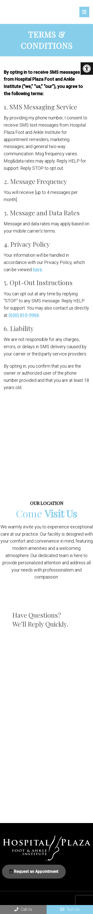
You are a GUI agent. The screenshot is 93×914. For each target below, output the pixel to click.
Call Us (23, 909)
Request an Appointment (33, 871)
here (37, 269)
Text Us (69, 909)
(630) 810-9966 (23, 315)
